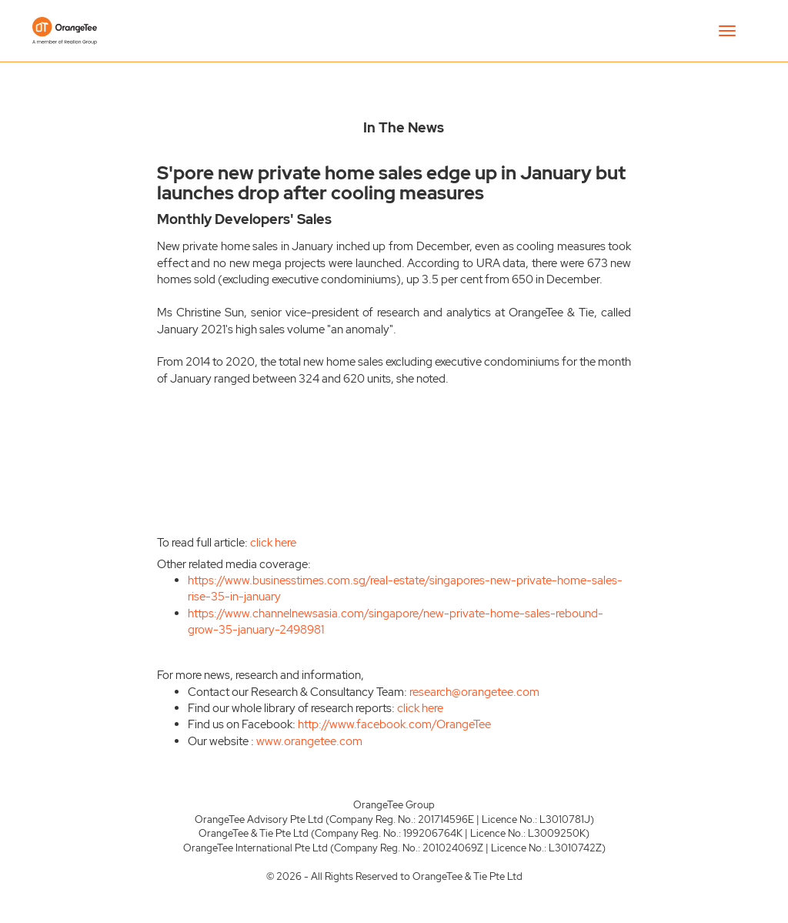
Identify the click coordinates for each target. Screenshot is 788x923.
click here (273, 542)
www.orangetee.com (309, 741)
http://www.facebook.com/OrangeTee (394, 724)
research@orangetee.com (474, 692)
